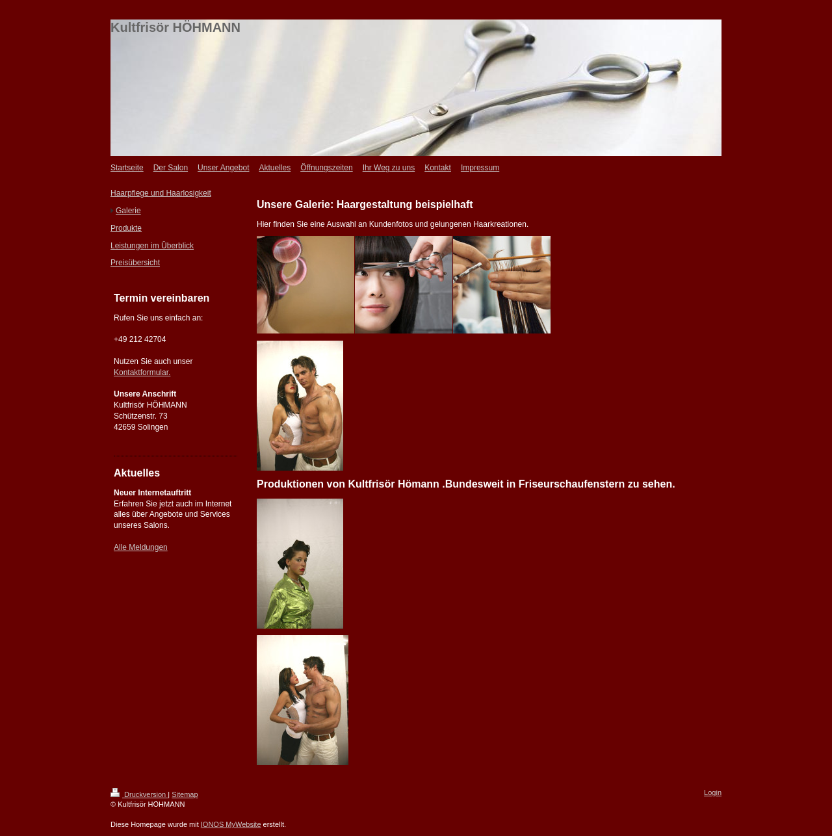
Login (713, 792)
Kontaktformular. (142, 372)
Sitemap (185, 794)
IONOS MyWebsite (231, 824)
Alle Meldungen (141, 547)
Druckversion (139, 794)
